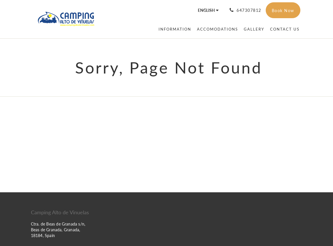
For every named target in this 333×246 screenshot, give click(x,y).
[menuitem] (175, 29)
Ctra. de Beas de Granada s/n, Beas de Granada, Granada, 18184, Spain (58, 229)
